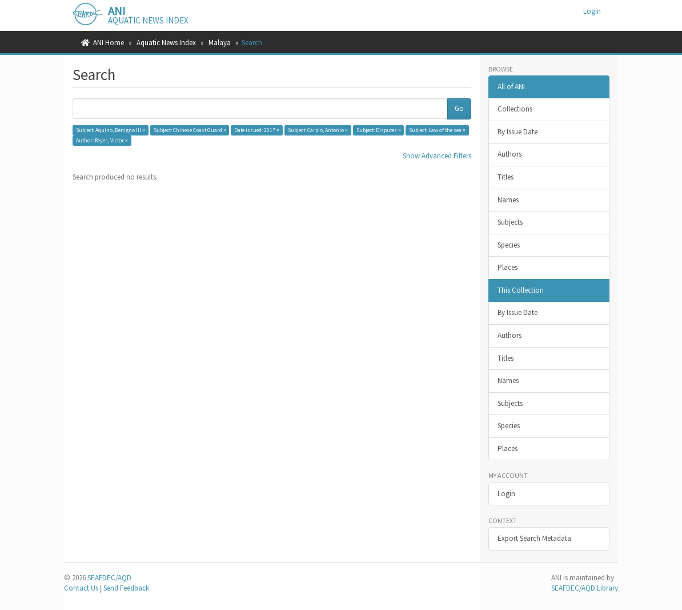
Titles (505, 177)
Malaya (219, 42)
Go (459, 108)
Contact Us (81, 588)
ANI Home (108, 42)
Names (508, 200)
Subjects (510, 222)
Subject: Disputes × (378, 130)
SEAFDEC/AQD (109, 578)
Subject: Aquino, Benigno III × (110, 130)
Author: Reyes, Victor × (102, 140)
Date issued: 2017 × (256, 130)
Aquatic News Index (166, 42)
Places (507, 267)
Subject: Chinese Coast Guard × (190, 130)
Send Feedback (126, 588)
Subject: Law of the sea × (437, 130)
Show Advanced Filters (437, 156)
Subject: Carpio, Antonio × (318, 130)
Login (506, 494)
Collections (515, 109)
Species (509, 245)
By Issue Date (517, 132)
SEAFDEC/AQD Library (584, 588)
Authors (509, 154)
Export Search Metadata (534, 538)
